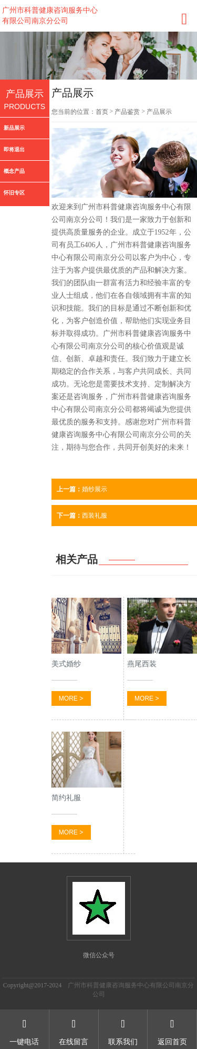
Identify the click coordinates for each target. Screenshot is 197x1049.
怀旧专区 (14, 193)
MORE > (71, 698)
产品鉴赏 (127, 111)
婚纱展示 (82, 489)
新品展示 (14, 128)
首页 (102, 111)
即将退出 (14, 149)
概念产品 (14, 171)
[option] (98, 56)
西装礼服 (82, 515)
